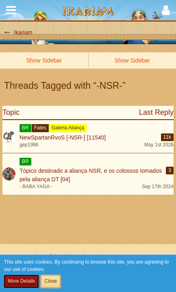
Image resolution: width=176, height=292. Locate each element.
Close (50, 281)
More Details (21, 281)
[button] (11, 10)
